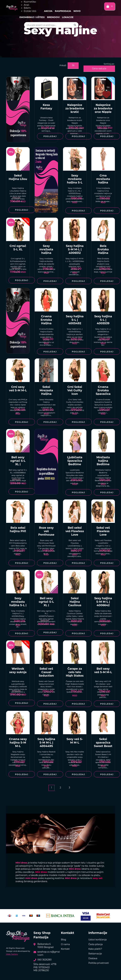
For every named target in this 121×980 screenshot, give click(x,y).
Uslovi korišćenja (97, 939)
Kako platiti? (95, 948)
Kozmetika (30, 1)
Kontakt (65, 948)
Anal (26, 4)
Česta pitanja (95, 944)
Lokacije (67, 17)
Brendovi (53, 17)
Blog (63, 939)
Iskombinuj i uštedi (32, 17)
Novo (77, 11)
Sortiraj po (109, 64)
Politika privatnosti (98, 963)
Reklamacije (95, 953)
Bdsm (27, 7)
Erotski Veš (30, 11)
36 (73, 65)
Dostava (92, 958)
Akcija (48, 11)
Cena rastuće (99, 68)
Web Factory (12, 954)
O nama (65, 944)
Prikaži (62, 65)
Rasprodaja (63, 11)
